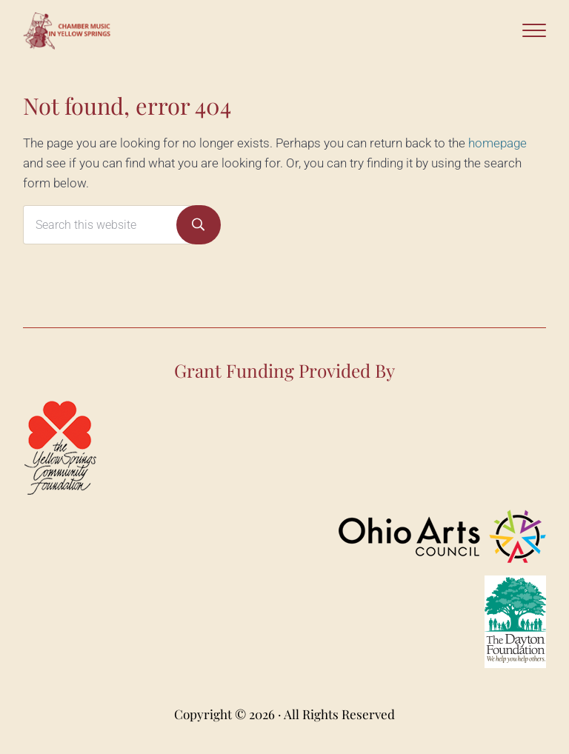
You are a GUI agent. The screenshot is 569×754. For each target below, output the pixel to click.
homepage (497, 143)
